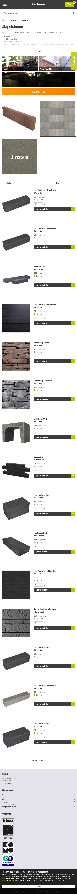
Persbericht (74, 60)
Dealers (4, 795)
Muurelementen (13, 20)
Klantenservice (7, 790)
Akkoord (38, 886)
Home (4, 20)
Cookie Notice (47, 880)
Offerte (70, 4)
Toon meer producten (38, 760)
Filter (57, 183)
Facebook (8, 783)
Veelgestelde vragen (9, 807)
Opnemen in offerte (55, 209)
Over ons (5, 802)
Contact (5, 800)
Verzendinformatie (8, 804)
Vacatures (5, 797)
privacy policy (62, 880)
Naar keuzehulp (38, 92)
